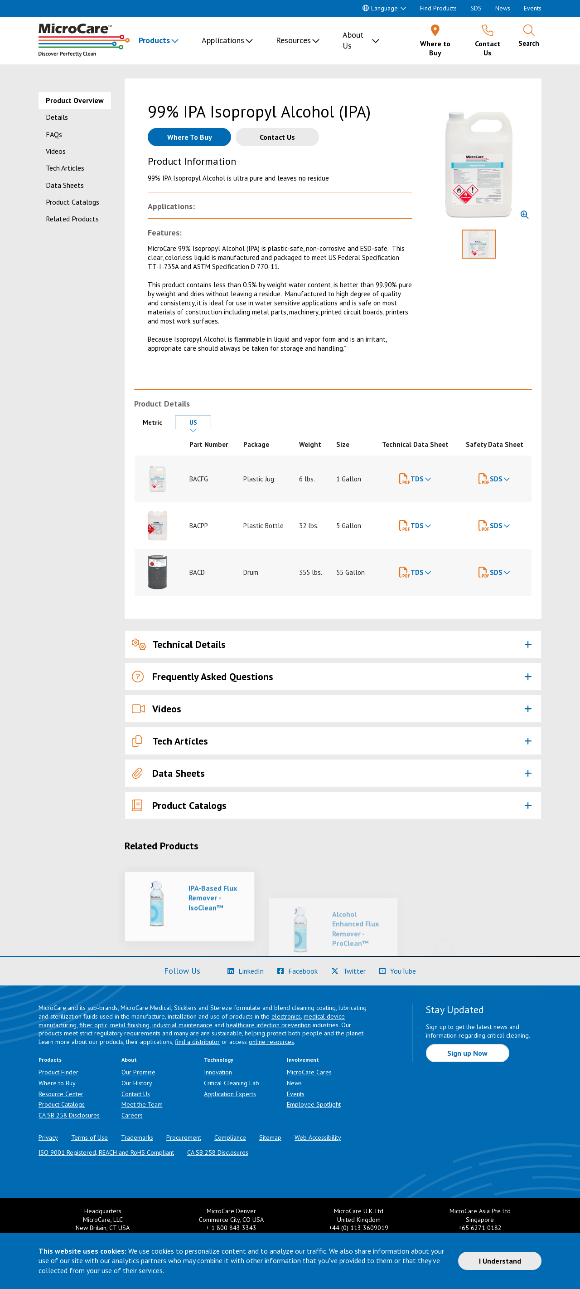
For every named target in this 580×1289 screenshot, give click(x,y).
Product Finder (58, 1072)
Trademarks (137, 1137)
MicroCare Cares (309, 1072)
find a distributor (197, 1042)
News (502, 8)
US (200, 422)
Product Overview (75, 100)
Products (154, 40)
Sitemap (270, 1137)
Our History (136, 1083)
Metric (156, 422)
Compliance (230, 1137)
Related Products (72, 218)
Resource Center (61, 1094)
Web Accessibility (318, 1137)
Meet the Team (142, 1104)
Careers (132, 1115)
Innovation (218, 1072)
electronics (286, 1016)
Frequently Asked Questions (202, 677)
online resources (271, 1042)
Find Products (438, 8)
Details (57, 117)
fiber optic (93, 1025)
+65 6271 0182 (480, 1228)
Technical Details (179, 644)
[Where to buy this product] (189, 137)
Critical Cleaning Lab (231, 1083)
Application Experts (230, 1094)
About (129, 1059)
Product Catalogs (72, 201)
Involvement (303, 1059)
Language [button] (380, 8)
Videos (56, 151)
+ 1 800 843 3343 (231, 1228)
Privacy (48, 1137)
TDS (417, 479)
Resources (293, 40)
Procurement (183, 1137)
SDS (476, 8)
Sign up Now (467, 1053)
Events (532, 8)
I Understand (500, 1260)
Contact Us (135, 1094)
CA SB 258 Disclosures (69, 1115)
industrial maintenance (182, 1025)
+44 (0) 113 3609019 (358, 1228)
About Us (353, 40)
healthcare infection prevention (268, 1025)
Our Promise (138, 1072)
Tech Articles (65, 167)
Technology (218, 1059)
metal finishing (130, 1025)
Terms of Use (89, 1137)
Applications (223, 40)
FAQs (54, 134)
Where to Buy (57, 1083)
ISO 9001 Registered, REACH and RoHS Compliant (106, 1152)
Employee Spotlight (314, 1104)
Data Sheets (65, 185)
